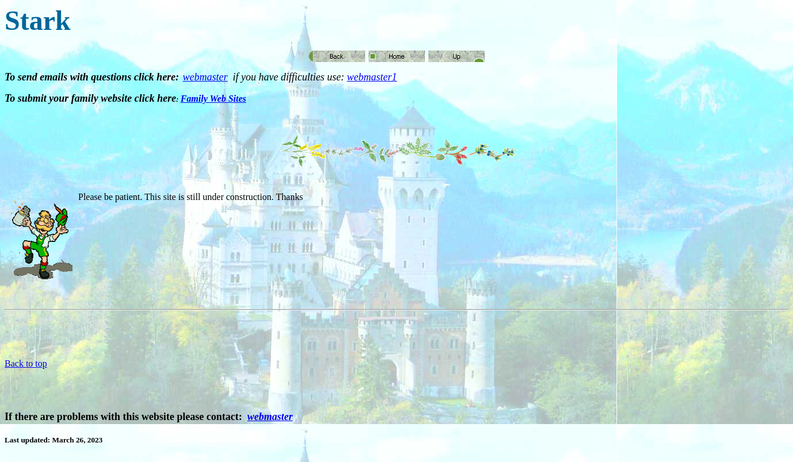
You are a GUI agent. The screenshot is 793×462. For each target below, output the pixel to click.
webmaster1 (372, 77)
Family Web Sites (213, 98)
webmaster (205, 77)
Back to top (26, 363)
